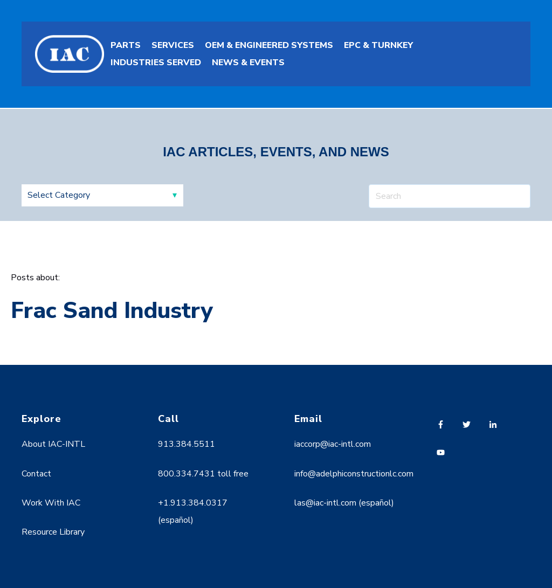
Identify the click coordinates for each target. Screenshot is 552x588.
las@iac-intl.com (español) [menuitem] (344, 503)
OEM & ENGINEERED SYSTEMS (269, 45)
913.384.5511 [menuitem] (186, 444)
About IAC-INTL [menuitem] (53, 444)
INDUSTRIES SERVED (156, 62)
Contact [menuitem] (36, 474)
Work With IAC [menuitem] (51, 503)
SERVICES (172, 45)
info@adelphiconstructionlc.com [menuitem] (353, 474)
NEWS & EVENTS (248, 62)
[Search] (449, 196)
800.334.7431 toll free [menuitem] (203, 474)
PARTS (126, 45)
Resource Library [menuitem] (53, 532)
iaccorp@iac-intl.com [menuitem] (332, 444)
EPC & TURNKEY (378, 45)
